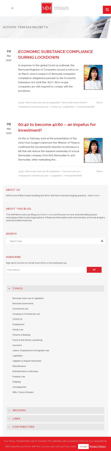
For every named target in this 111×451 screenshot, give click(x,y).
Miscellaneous (19, 366)
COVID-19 (56, 107)
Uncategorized (19, 387)
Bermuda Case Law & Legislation (43, 102)
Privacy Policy (97, 446)
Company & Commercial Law (33, 107)
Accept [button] (83, 446)
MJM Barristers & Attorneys (25, 371)
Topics (18, 288)
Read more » (94, 195)
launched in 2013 (44, 214)
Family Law (18, 329)
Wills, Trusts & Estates (23, 392)
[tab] (55, 288)
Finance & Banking (21, 335)
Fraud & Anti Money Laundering (27, 340)
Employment (18, 324)
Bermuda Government (74, 102)
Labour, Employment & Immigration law (31, 350)
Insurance (17, 345)
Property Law (19, 376)
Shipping (17, 382)
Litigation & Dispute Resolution (27, 361)
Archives (19, 410)
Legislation (68, 107)
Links (16, 418)
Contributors (23, 426)
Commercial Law (71, 171)
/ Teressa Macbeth (85, 107)
